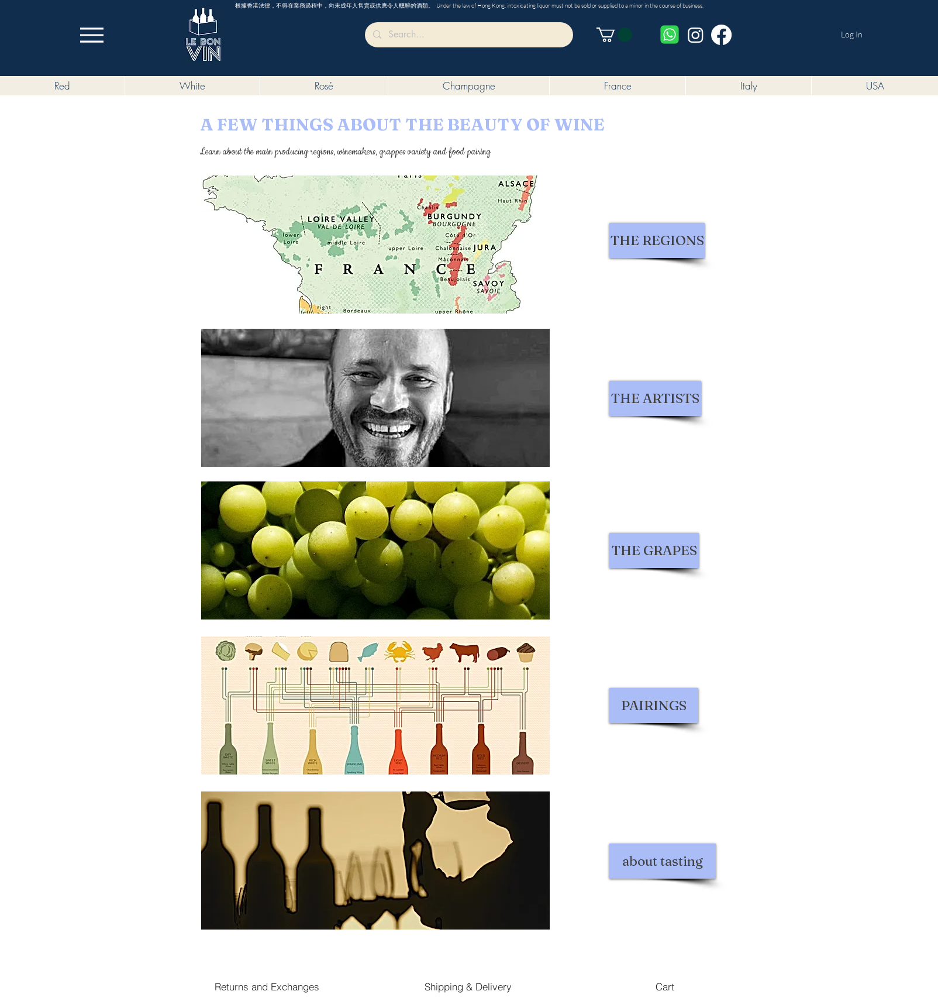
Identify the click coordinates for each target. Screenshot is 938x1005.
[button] (614, 34)
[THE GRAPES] (654, 550)
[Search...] (468, 34)
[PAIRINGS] (653, 705)
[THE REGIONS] (657, 240)
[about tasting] (662, 861)
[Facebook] (721, 35)
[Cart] (664, 986)
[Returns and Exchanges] (267, 986)
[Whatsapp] (669, 34)
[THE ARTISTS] (655, 398)
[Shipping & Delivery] (468, 986)
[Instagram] (695, 35)
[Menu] (91, 35)
